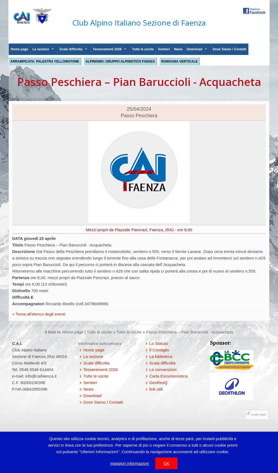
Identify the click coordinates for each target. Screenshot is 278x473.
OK (166, 463)
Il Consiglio (159, 350)
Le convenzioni (162, 369)
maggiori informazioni (129, 463)
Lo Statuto (158, 343)
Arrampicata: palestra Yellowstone (44, 61)
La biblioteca (160, 356)
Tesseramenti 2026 (107, 49)
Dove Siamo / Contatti (229, 49)
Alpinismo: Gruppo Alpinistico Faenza (120, 61)
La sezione (40, 49)
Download (194, 49)
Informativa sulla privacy (100, 343)
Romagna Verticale (179, 61)
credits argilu (258, 414)
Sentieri (164, 49)
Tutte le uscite (143, 49)
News (178, 49)
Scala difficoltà (162, 363)
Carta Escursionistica (168, 376)
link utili (156, 389)
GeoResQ (158, 382)
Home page (19, 49)
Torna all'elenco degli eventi (39, 314)
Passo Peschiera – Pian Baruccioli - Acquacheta (189, 332)
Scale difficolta (71, 49)
